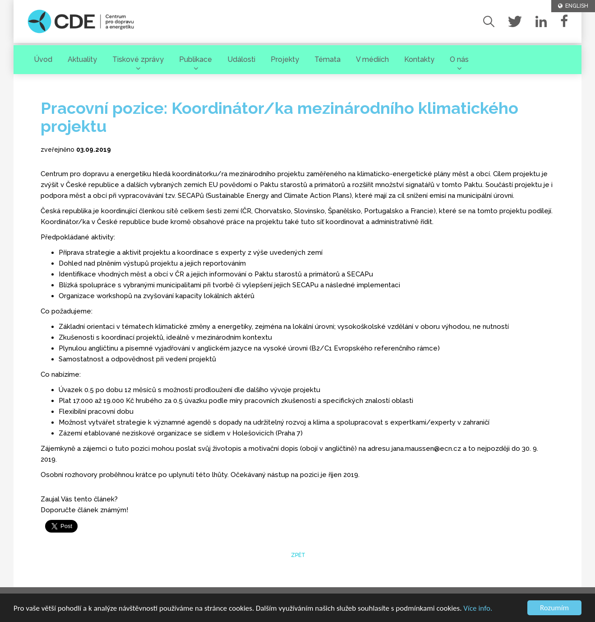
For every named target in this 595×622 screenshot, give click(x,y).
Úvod (43, 59)
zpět (297, 555)
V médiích (372, 59)
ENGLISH (573, 6)
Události (241, 59)
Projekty (285, 59)
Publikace (195, 59)
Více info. (477, 608)
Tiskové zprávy (138, 59)
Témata (327, 59)
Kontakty (419, 59)
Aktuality (82, 59)
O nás (459, 59)
